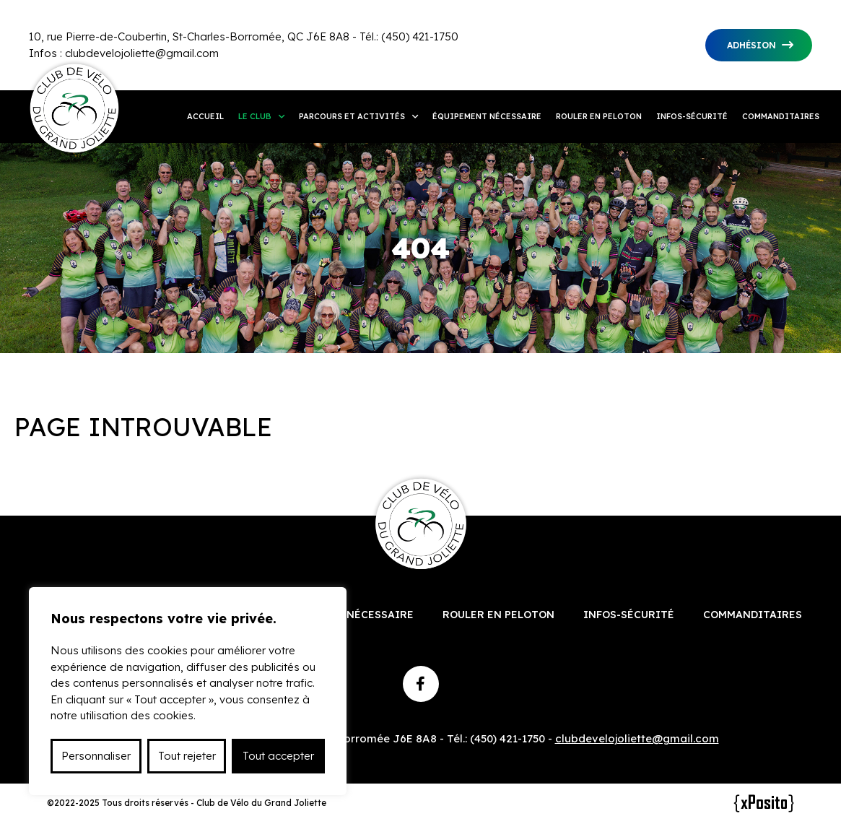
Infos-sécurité (692, 116)
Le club (254, 116)
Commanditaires (780, 116)
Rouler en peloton (599, 116)
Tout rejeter (187, 756)
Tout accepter (278, 756)
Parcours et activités (352, 116)
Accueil (205, 116)
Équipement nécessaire (486, 116)
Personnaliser (96, 756)
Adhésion (751, 45)
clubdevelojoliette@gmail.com (142, 53)
